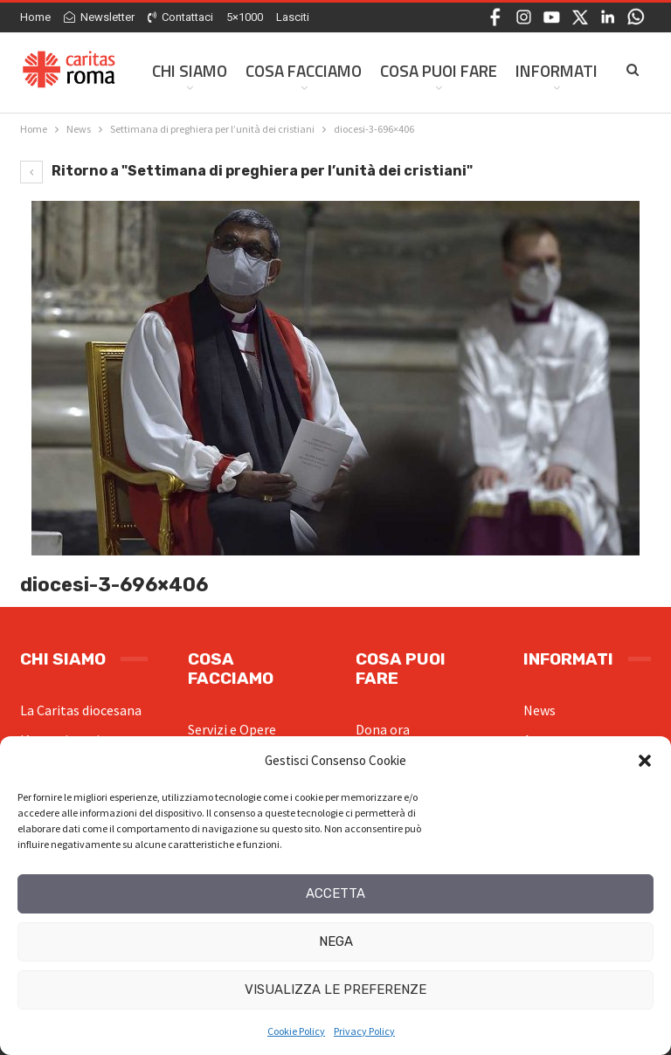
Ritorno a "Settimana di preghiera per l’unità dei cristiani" (246, 170)
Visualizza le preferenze (335, 989)
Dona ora (383, 729)
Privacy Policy (364, 1031)
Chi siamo (189, 70)
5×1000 (244, 17)
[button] (645, 760)
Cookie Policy (296, 1031)
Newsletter (99, 17)
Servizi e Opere (232, 729)
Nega (336, 941)
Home (35, 17)
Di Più (536, 70)
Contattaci (180, 17)
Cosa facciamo (304, 70)
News (539, 710)
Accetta (335, 893)
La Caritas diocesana (81, 710)
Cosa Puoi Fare (438, 70)
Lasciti (292, 17)
